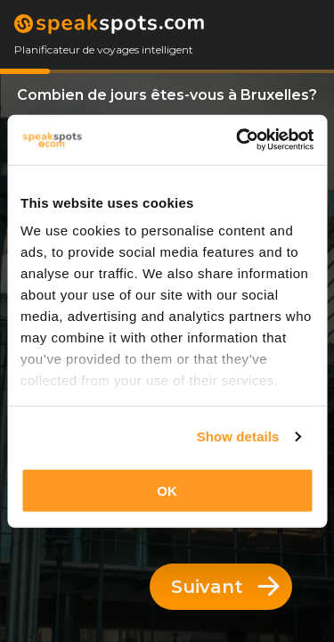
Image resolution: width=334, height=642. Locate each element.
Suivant (225, 586)
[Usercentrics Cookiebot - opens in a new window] (238, 140)
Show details (238, 436)
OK (167, 490)
